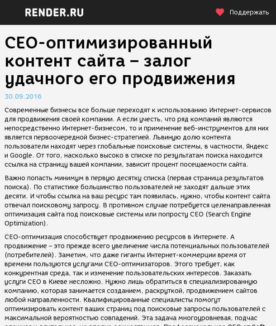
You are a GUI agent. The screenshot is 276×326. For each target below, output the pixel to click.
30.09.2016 (23, 97)
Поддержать (242, 12)
